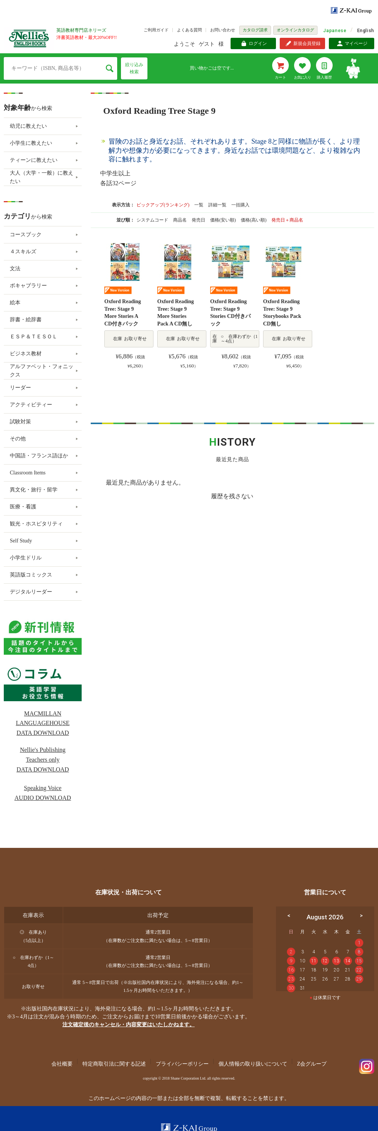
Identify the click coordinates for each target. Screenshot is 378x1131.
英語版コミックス (31, 575)
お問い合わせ (222, 30)
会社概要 (62, 1064)
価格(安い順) (223, 220)
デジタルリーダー (31, 592)
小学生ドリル (26, 558)
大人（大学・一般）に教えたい (41, 177)
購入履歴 (324, 77)
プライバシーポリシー (182, 1064)
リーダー (20, 387)
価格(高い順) (254, 220)
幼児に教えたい (28, 126)
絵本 (15, 302)
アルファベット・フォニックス (41, 371)
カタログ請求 (255, 30)
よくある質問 (189, 30)
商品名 (180, 220)
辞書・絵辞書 (26, 319)
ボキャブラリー (28, 285)
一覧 (198, 205)
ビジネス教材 (26, 353)
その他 (18, 439)
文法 (15, 268)
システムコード (152, 220)
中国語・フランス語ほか (39, 456)
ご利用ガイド (156, 30)
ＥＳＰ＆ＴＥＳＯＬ (33, 336)
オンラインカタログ (295, 30)
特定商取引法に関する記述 (114, 1064)
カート (280, 77)
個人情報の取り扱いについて (252, 1064)
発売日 (199, 220)
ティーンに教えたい (33, 160)
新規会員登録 (307, 43)
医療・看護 (23, 507)
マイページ (356, 43)
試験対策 (20, 422)
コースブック (26, 234)
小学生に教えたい (31, 143)
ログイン (258, 43)
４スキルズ (23, 251)
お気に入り (302, 77)
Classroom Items (28, 473)
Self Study (21, 541)
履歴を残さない (232, 496)
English (365, 30)
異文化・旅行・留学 (33, 490)
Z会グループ (312, 1064)
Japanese (334, 30)
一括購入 (240, 205)
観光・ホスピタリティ (36, 524)
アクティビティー (31, 404)
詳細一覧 (217, 205)
